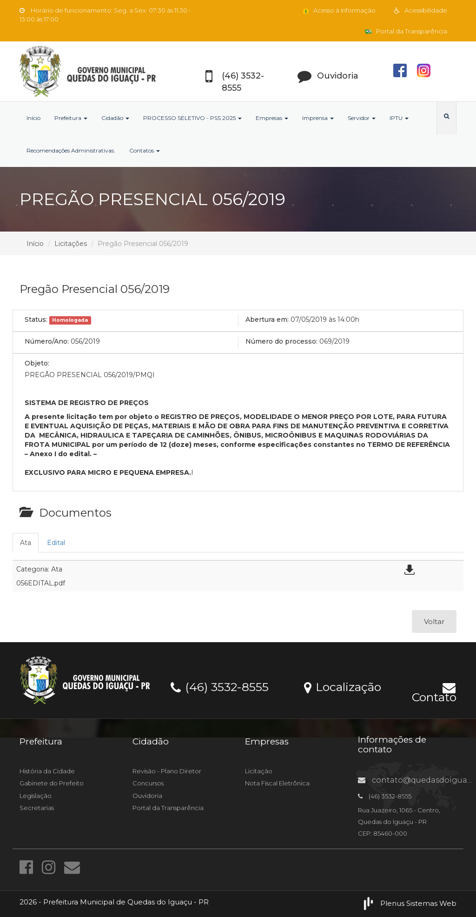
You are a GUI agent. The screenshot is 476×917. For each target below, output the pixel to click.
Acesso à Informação (339, 10)
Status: (36, 319)
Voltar (434, 621)
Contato (434, 691)
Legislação (36, 795)
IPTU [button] (399, 117)
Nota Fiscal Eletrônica (277, 783)
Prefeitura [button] (70, 117)
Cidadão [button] (115, 117)
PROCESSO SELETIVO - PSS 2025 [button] (192, 117)
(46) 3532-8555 (220, 686)
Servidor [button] (362, 117)
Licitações (70, 243)
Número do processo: (281, 341)
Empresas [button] (272, 117)
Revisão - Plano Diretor (166, 771)
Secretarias (37, 807)
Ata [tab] (25, 542)
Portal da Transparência (405, 31)
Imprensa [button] (318, 117)
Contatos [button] (144, 150)
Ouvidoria (147, 795)
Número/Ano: (47, 341)
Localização (342, 686)
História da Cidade (47, 771)
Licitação (258, 771)
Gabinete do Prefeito (52, 783)
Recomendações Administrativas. (70, 150)
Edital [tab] (56, 542)
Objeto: (37, 363)
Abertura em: (267, 319)
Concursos (148, 783)
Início (33, 117)
